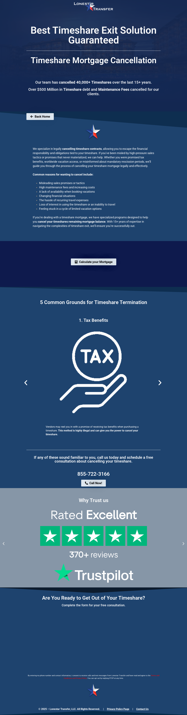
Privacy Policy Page (118, 709)
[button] (25, 382)
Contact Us (142, 709)
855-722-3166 (93, 474)
